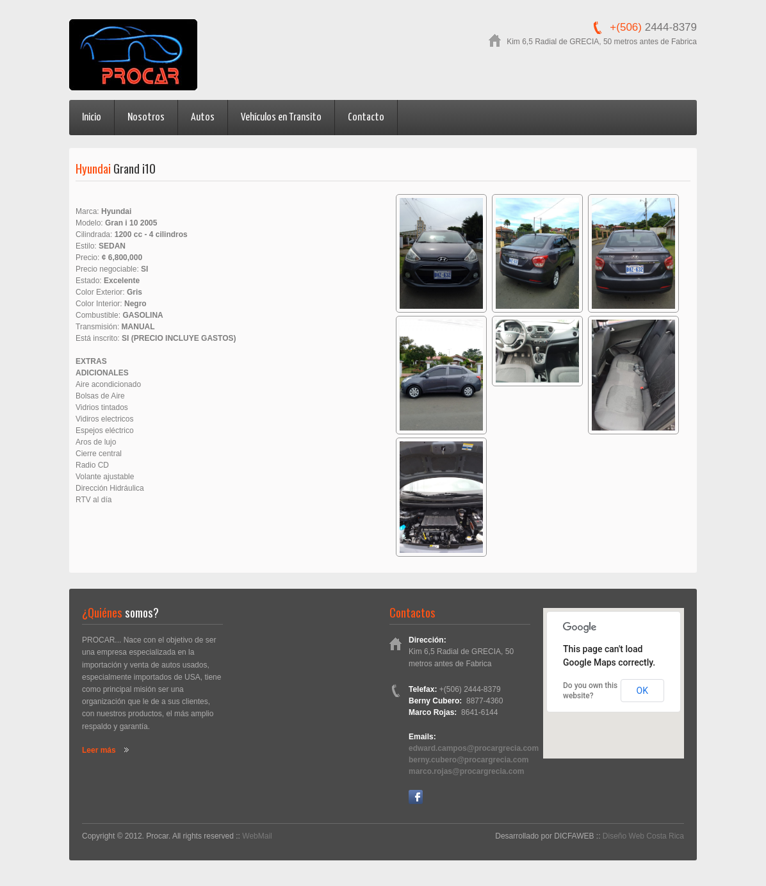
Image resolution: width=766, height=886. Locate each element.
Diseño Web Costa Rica (643, 836)
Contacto (366, 117)
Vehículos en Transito (281, 117)
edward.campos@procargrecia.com (474, 748)
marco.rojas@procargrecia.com (466, 771)
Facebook (416, 797)
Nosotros (146, 117)
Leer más (99, 750)
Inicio (91, 117)
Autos (203, 117)
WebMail (257, 836)
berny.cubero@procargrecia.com (469, 759)
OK (642, 690)
